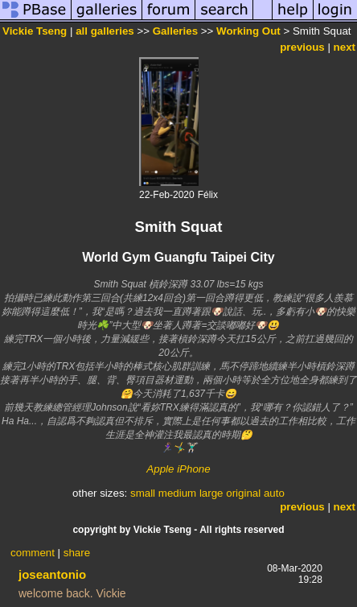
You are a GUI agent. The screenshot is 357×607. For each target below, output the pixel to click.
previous (302, 47)
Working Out (248, 31)
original (243, 493)
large (211, 493)
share (77, 553)
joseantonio (52, 574)
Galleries (175, 31)
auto (274, 493)
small (142, 493)
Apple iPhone (178, 469)
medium (177, 493)
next (344, 47)
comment (32, 553)
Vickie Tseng (34, 31)
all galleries (105, 31)
